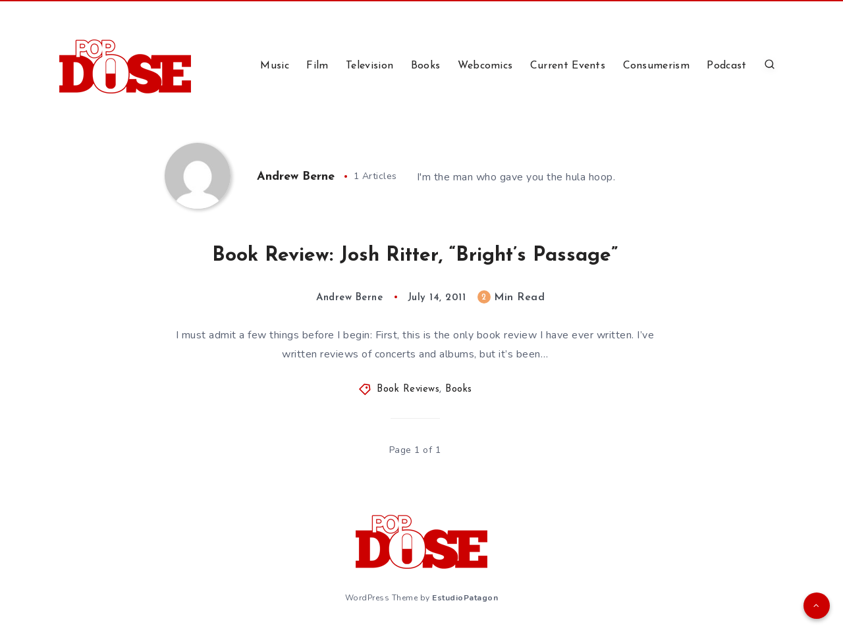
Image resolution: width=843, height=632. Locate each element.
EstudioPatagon (465, 597)
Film (317, 66)
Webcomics (485, 66)
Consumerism (656, 66)
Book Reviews (408, 389)
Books (426, 66)
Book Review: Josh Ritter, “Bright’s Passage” (415, 256)
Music (274, 66)
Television (369, 66)
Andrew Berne (296, 177)
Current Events (567, 66)
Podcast (726, 66)
